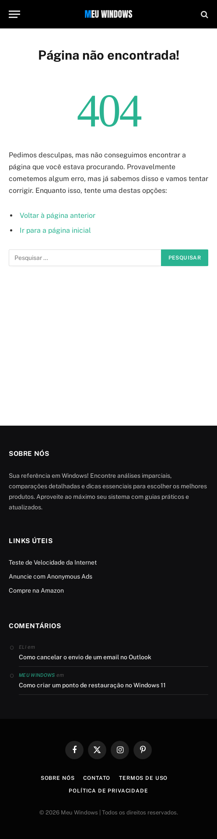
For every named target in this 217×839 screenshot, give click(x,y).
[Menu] (14, 14)
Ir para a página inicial (55, 230)
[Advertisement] (108, 345)
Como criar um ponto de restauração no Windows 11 (92, 685)
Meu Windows (37, 675)
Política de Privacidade (108, 791)
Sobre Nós (58, 778)
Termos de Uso (143, 778)
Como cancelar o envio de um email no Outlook (85, 657)
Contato (96, 778)
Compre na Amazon (36, 590)
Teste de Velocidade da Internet (53, 562)
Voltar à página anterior (57, 215)
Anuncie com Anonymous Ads (50, 576)
